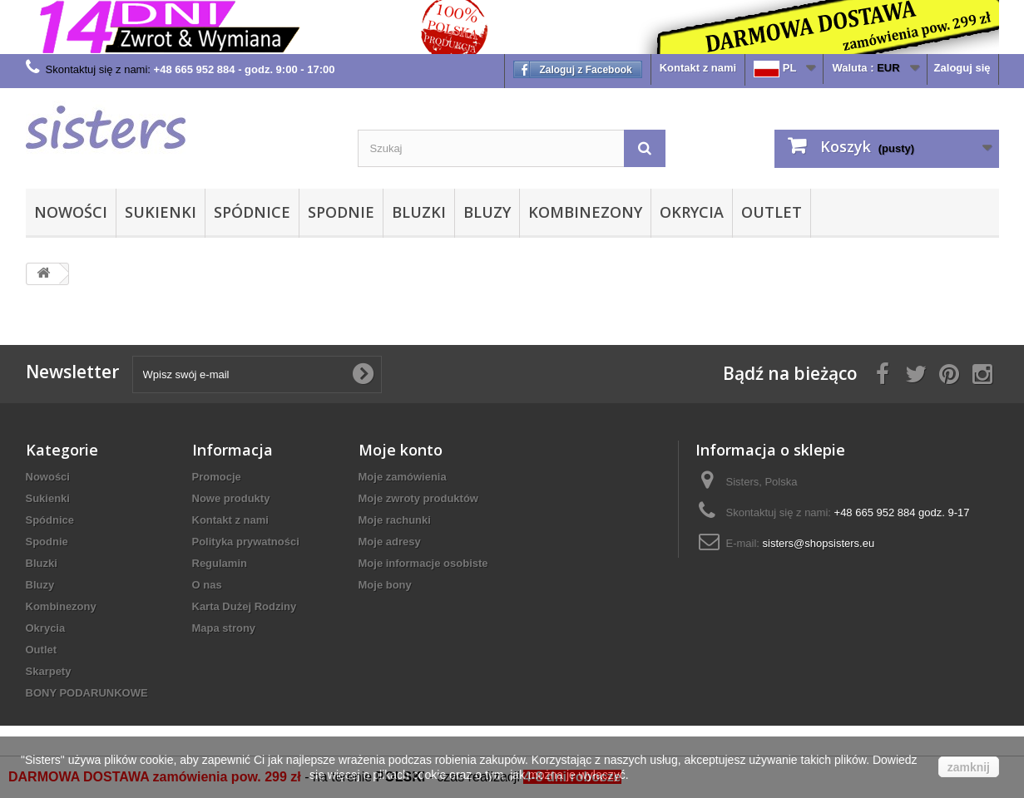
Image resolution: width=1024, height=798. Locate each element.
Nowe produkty (231, 498)
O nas (207, 585)
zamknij (968, 767)
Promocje (216, 476)
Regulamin (219, 563)
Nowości (70, 212)
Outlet (771, 212)
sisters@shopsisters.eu (819, 543)
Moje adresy (390, 541)
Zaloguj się (962, 68)
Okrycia (692, 212)
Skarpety (49, 671)
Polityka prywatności (245, 541)
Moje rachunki (395, 520)
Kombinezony (585, 212)
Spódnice (252, 212)
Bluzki (419, 212)
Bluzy (487, 212)
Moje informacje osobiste (423, 563)
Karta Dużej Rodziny (244, 606)
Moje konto (401, 450)
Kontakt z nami (698, 68)
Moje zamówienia (403, 476)
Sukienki (160, 212)
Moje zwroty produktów (418, 498)
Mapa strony (224, 628)
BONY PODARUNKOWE (87, 693)
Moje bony (385, 585)
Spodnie (341, 212)
